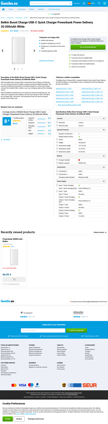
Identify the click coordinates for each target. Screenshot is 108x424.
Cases (86, 347)
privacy (18, 414)
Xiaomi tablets (61, 351)
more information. (73, 394)
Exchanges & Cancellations (8, 373)
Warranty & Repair (6, 374)
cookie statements (30, 414)
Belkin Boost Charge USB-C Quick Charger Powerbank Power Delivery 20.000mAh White (55, 18)
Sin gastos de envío (14, 284)
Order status (4, 367)
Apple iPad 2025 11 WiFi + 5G (91, 88)
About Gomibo (61, 365)
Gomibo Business (34, 365)
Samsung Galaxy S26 (7, 351)
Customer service (54, 9)
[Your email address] (43, 330)
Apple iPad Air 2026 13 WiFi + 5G (92, 101)
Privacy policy (61, 369)
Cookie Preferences (52, 397)
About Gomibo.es (29, 397)
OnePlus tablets (61, 355)
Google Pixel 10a (5, 355)
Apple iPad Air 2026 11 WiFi (65, 98)
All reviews (5, 139)
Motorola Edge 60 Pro (7, 357)
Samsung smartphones (35, 349)
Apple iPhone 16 (5, 349)
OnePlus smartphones (35, 351)
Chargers (87, 351)
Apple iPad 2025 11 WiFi (64, 88)
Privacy (37, 397)
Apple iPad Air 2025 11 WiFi (65, 92)
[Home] (3, 9)
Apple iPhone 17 (5, 347)
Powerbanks (18, 18)
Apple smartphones (34, 347)
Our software (60, 367)
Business (41, 9)
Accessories (21, 9)
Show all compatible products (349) (68, 105)
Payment (3, 365)
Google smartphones (35, 355)
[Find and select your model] (51, 3)
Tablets (31, 9)
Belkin (26, 18)
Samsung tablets (62, 349)
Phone (11, 9)
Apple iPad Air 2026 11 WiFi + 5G (92, 98)
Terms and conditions (66, 397)
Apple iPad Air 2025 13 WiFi (65, 95)
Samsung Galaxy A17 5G (8, 359)
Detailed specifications (46, 60)
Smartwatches (89, 357)
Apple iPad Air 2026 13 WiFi (65, 101)
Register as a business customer (38, 367)
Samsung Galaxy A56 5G (8, 353)
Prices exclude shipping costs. (73, 393)
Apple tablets (60, 347)
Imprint (43, 397)
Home (2, 18)
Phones (32, 345)
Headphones (88, 355)
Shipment (3, 371)
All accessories (89, 359)
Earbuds (87, 353)
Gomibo (60, 363)
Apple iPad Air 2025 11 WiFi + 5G (92, 92)
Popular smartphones (10, 345)
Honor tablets (61, 353)
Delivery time (4, 369)
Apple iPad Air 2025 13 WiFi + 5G (92, 95)
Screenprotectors (90, 349)
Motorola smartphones (35, 353)
